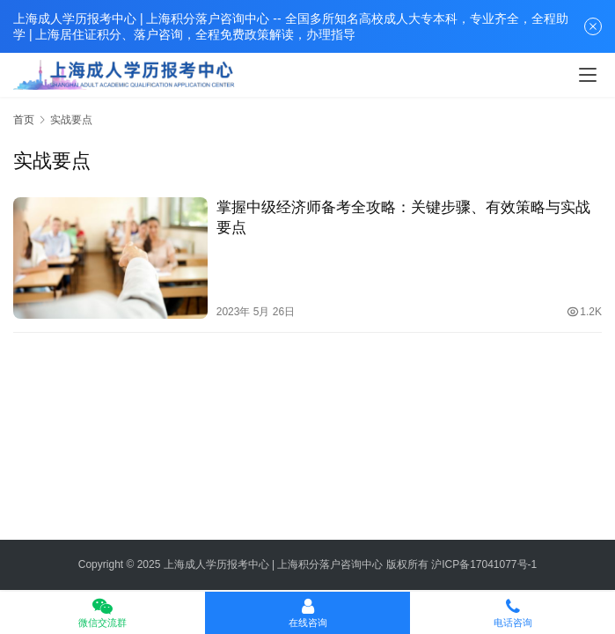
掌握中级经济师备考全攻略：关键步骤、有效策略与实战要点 (403, 217)
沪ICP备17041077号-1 (484, 564)
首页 (23, 120)
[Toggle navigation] (587, 75)
